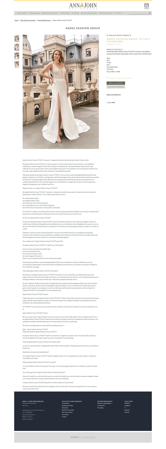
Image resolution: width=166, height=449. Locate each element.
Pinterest (127, 410)
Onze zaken (65, 414)
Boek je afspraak (116, 83)
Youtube (127, 412)
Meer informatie (114, 94)
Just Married (101, 405)
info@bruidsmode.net (28, 414)
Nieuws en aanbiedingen (104, 403)
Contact (64, 416)
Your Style (25, 405)
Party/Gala (65, 408)
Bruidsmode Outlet (67, 405)
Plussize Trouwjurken (68, 410)
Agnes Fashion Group (83, 28)
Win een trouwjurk (116, 87)
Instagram (127, 405)
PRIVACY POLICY (27, 417)
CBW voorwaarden (27, 419)
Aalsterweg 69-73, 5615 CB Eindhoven (33, 410)
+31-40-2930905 (27, 412)
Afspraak (146, 8)
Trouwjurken (65, 403)
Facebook (127, 403)
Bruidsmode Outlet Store (29, 403)
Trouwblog (100, 408)
